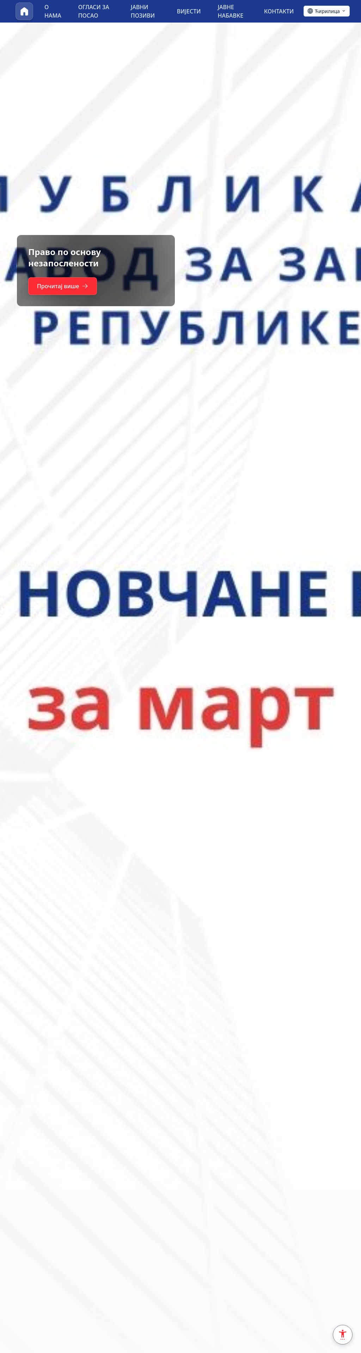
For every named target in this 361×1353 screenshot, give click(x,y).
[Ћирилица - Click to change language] (327, 11)
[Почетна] (24, 11)
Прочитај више (62, 286)
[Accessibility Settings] (343, 1335)
